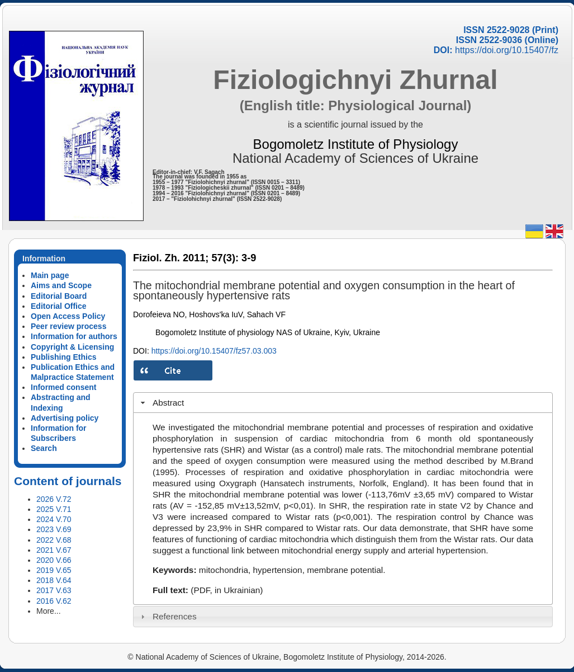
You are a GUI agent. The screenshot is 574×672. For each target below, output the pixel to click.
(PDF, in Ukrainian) (227, 590)
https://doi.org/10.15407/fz (506, 50)
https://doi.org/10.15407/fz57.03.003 (214, 350)
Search (44, 448)
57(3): (225, 258)
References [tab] (167, 616)
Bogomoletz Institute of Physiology (355, 144)
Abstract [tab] (161, 402)
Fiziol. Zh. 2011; (170, 258)
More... (48, 611)
